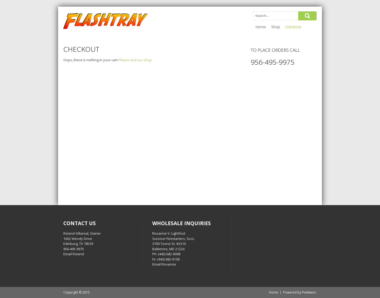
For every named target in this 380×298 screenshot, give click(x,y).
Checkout (293, 26)
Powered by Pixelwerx (299, 292)
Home (260, 26)
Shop (275, 26)
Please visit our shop (135, 60)
